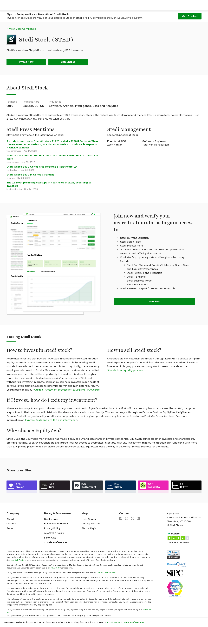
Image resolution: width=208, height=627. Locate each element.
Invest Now (26, 61)
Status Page (89, 528)
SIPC (57, 568)
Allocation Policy (54, 532)
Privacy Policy (52, 528)
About (10, 519)
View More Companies (22, 28)
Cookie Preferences (55, 542)
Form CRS (50, 537)
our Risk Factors (18, 560)
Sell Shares (68, 61)
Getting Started (91, 523)
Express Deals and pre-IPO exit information (51, 420)
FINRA (52, 568)
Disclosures (51, 519)
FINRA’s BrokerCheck (106, 573)
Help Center (89, 519)
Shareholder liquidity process (125, 370)
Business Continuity (56, 523)
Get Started (189, 16)
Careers (11, 523)
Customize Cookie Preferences (125, 622)
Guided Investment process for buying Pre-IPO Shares (67, 389)
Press (9, 528)
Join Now (154, 301)
